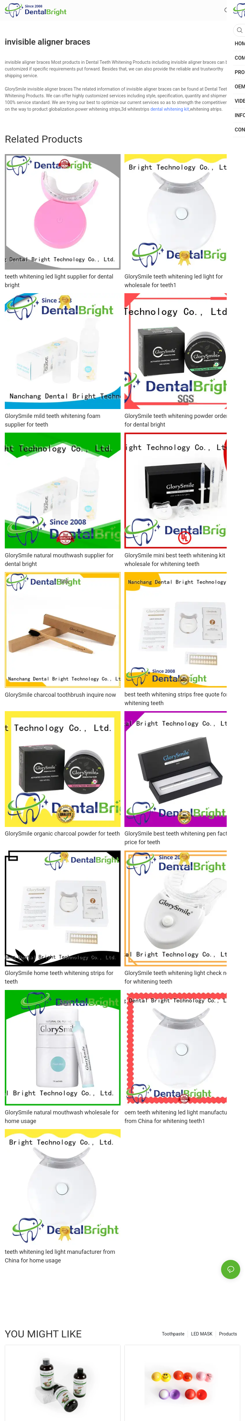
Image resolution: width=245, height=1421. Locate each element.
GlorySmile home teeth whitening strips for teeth (59, 977)
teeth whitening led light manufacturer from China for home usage (60, 1256)
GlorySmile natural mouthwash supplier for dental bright (59, 559)
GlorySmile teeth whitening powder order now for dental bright (182, 420)
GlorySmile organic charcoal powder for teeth (62, 833)
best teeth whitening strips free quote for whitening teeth (176, 698)
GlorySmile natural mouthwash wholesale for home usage (62, 1116)
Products (228, 1333)
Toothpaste (173, 1333)
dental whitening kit (169, 109)
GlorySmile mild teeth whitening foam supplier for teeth (52, 420)
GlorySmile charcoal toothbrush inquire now (60, 694)
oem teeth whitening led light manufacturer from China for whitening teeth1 (179, 1116)
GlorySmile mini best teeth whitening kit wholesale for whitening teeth (174, 559)
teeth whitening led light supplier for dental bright (59, 280)
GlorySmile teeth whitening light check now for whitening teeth (179, 977)
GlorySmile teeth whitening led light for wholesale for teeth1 (173, 280)
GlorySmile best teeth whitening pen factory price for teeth (179, 837)
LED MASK (201, 1333)
